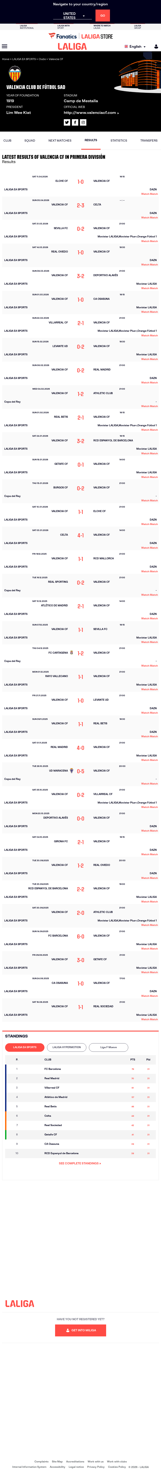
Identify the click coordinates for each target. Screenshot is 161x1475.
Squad (29, 140)
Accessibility (57, 1466)
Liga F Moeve (108, 1047)
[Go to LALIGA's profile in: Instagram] (83, 122)
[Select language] (136, 46)
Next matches (59, 140)
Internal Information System (29, 1466)
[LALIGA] (72, 46)
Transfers (149, 140)
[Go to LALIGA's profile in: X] (67, 122)
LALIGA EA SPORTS (24, 1047)
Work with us (96, 1461)
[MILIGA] (154, 46)
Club (7, 140)
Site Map (57, 1461)
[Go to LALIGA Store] (80, 36)
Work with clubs (117, 1461)
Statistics (119, 140)
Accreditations (75, 1461)
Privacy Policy (96, 1466)
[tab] (24, 1047)
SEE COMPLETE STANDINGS (80, 1163)
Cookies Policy (117, 1466)
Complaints (41, 1461)
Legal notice (76, 1466)
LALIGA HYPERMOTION (67, 1047)
